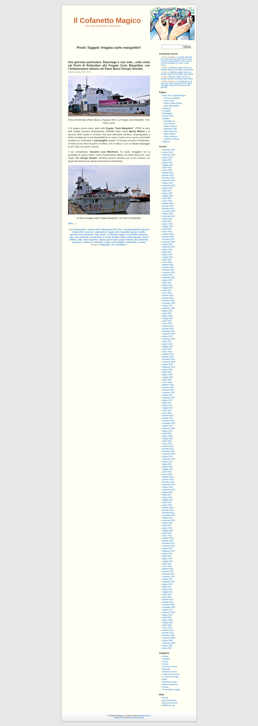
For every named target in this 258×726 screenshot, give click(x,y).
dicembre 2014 (168, 482)
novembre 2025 (168, 150)
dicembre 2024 (168, 178)
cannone (89, 232)
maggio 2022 (167, 257)
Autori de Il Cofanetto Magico (174, 96)
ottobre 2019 (167, 336)
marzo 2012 (167, 566)
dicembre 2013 (168, 513)
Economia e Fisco (169, 667)
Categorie (166, 659)
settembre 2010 (168, 612)
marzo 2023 (167, 232)
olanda (102, 239)
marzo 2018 (167, 382)
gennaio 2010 (167, 633)
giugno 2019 (167, 344)
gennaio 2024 (167, 206)
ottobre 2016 (167, 426)
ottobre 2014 (167, 487)
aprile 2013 (166, 533)
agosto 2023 (167, 219)
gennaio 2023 (167, 237)
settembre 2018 (168, 367)
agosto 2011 (167, 584)
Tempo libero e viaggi (171, 690)
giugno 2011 (167, 589)
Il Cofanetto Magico (107, 20)
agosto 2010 (167, 615)
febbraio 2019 (167, 354)
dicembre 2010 (168, 605)
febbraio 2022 (167, 265)
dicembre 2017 (168, 390)
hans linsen (100, 234)
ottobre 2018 (167, 364)
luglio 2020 (166, 313)
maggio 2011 (167, 592)
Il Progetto (166, 111)
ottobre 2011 (167, 579)
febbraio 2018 (167, 385)
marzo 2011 (167, 597)
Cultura (165, 664)
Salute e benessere (170, 684)
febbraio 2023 (167, 234)
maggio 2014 (167, 500)
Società (165, 687)
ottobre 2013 (167, 518)
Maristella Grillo (170, 129)
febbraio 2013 (167, 538)
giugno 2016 (167, 436)
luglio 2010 (166, 617)
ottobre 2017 (167, 395)
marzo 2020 (167, 324)
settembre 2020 (168, 308)
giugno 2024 (167, 193)
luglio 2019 (166, 341)
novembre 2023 (168, 211)
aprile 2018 (166, 380)
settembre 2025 (168, 155)
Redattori (166, 119)
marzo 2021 (167, 293)
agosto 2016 (167, 431)
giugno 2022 (167, 255)
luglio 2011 (166, 587)
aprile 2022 (166, 260)
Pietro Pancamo (170, 136)
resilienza (88, 242)
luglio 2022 (166, 252)
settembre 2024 (168, 186)
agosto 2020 (167, 311)
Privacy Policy (168, 116)
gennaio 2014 (167, 510)
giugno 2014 (167, 497)
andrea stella (94, 229)
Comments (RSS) (136, 718)
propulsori (77, 242)
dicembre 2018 (168, 359)
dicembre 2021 (168, 270)
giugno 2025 (167, 163)
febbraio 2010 (167, 630)
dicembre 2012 (168, 543)
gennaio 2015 (167, 479)
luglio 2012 (166, 556)
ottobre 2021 (167, 275)
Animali (165, 656)
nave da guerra (90, 239)
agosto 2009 (167, 646)
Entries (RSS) (119, 718)
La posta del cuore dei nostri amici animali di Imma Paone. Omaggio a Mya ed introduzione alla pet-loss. (177, 84)
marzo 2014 (167, 505)
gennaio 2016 (167, 449)
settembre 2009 (168, 643)
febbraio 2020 (167, 326)
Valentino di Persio (171, 139)
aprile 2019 (166, 349)
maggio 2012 (167, 561)
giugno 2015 (167, 467)
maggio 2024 (167, 196)
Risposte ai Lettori (169, 682)
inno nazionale (82, 237)
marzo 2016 (167, 444)
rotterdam (98, 242)
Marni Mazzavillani (171, 106)
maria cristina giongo (130, 237)
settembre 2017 (168, 398)
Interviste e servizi (169, 672)
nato (80, 239)
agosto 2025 (167, 157)
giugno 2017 (167, 405)
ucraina (141, 242)
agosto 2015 (167, 462)
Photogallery (167, 113)
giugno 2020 (167, 316)
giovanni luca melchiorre (81, 234)
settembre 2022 (168, 247)
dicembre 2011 (168, 574)
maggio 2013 (167, 531)
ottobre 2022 (167, 244)
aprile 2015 (166, 472)
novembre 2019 (168, 334)
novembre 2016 (168, 423)
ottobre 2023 (167, 214)
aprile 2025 (166, 168)
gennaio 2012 (167, 571)
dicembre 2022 (168, 239)
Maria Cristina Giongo (173, 103)
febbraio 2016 (167, 446)
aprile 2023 (166, 229)
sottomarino (131, 242)
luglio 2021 (166, 283)
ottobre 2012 (167, 548)
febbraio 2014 (167, 508)
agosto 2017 (167, 400)
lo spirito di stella (111, 237)
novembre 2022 (168, 242)
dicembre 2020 (168, 301)
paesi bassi (112, 239)
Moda (164, 679)
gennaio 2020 (167, 329)
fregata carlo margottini (118, 232)
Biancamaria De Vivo (111, 229)
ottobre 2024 (167, 183)
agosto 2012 (167, 554)
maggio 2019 (167, 347)
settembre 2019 (168, 339)
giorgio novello (138, 232)
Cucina (165, 661)
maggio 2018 (167, 377)
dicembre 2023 (168, 209)
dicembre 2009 (168, 635)
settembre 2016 (168, 428)
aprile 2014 (166, 502)
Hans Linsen (169, 101)
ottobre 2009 (167, 640)
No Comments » (119, 245)
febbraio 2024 (167, 203)
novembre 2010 (168, 607)
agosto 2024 (167, 188)
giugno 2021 (167, 285)
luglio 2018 (166, 372)
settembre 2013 (168, 520)
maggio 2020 (167, 318)
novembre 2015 (168, 454)
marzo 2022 (167, 262)
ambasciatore (80, 229)
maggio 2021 (167, 288)
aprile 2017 (166, 410)
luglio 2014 (166, 495)
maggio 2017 (167, 408)
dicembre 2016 (168, 421)
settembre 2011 (168, 582)
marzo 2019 (167, 352)
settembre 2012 (168, 551)
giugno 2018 (167, 375)
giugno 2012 (167, 559)
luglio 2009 (166, 648)
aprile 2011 (166, 594)
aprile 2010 (166, 625)
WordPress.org (168, 705)
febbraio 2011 (167, 600)
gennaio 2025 (167, 175)
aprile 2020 (166, 321)
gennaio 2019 (167, 357)
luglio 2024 (166, 191)
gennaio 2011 (167, 602)
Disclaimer (166, 108)
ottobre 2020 (167, 306)
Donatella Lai (169, 121)
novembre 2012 (168, 546)
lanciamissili (96, 237)
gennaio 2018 (167, 387)
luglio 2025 (166, 160)
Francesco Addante (172, 98)
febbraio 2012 (167, 569)
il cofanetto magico (116, 234)
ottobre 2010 (167, 610)
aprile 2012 (166, 564)
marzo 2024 (167, 201)
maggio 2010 (167, 623)
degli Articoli (169, 700)
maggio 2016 (167, 439)
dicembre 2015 (168, 451)
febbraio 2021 (167, 295)
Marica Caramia (170, 126)
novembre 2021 (168, 272)
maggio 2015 (167, 469)
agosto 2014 (167, 492)
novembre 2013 (168, 515)
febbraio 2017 (167, 416)
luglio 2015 (166, 464)
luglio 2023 (166, 221)
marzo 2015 (167, 474)
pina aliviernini (141, 239)
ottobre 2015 (167, 456)
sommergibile (117, 242)
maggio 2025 (167, 165)
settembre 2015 (168, 459)
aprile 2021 (166, 290)
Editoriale (105, 245)
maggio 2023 (167, 226)
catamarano (100, 232)
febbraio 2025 (167, 173)
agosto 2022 (167, 249)
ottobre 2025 (167, 152)
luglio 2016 (166, 433)
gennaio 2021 (167, 298)
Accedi (165, 698)
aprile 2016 (166, 441)
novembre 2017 (168, 393)
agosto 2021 (167, 280)
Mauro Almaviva (170, 131)
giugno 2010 (167, 620)
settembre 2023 (168, 216)
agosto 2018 (167, 370)
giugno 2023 (167, 224)
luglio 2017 (166, 403)
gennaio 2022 (167, 267)
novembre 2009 (168, 638)
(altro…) (72, 223)
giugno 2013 (167, 528)
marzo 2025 (167, 170)
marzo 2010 (167, 628)
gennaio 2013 (167, 541)
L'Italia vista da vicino (170, 674)
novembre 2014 (168, 485)
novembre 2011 (168, 577)
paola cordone (126, 239)
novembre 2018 (168, 362)
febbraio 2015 (167, 477)
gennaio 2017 (167, 418)
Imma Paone (169, 124)
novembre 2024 (168, 180)
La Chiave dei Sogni (170, 677)
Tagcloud (166, 142)
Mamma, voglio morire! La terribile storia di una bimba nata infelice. (177, 69)
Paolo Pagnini (169, 134)
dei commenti (169, 703)
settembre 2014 (168, 490)
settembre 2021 (168, 278)
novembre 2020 (168, 303)
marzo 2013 (167, 536)
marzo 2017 (167, 413)
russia (107, 242)
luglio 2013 (166, 525)
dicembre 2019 (168, 331)
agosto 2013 (167, 523)
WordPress (146, 716)
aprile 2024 (166, 198)
